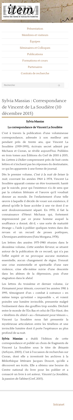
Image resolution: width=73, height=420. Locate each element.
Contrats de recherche (35, 73)
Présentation (35, 29)
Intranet (58, 404)
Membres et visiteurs (35, 35)
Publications (35, 54)
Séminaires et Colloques (35, 48)
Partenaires (35, 67)
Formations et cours (35, 60)
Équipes (35, 41)
